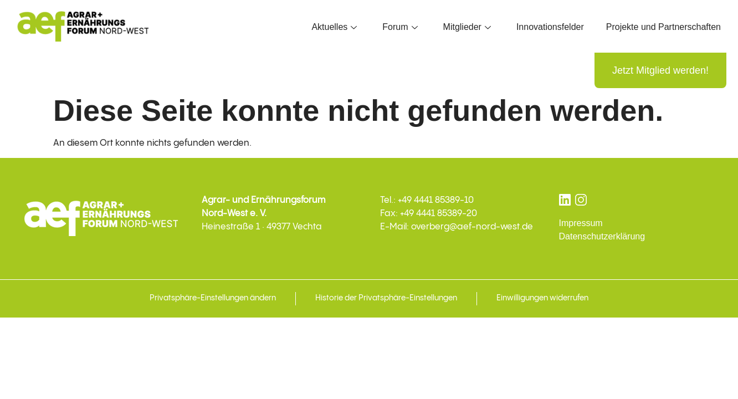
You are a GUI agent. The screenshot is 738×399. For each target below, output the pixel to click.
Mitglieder (467, 27)
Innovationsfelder (550, 27)
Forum (399, 27)
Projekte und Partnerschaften (663, 27)
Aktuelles (334, 27)
